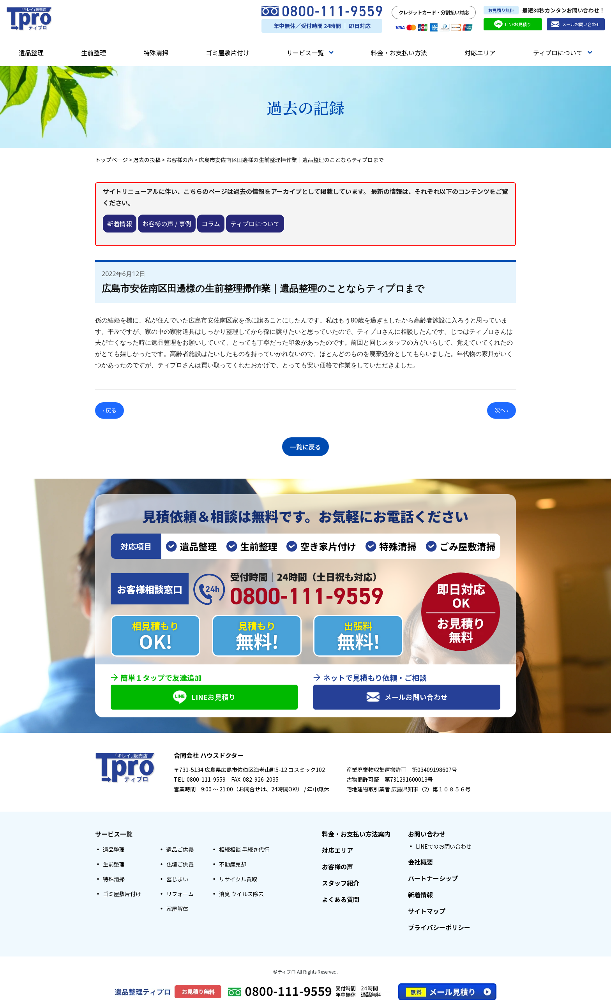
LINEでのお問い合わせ (443, 847)
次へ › (501, 410)
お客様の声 (337, 867)
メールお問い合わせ (575, 24)
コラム (210, 223)
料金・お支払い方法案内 (356, 834)
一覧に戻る (305, 445)
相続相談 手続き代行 (244, 850)
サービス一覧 (310, 52)
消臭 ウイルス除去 (241, 894)
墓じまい (177, 879)
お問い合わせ (426, 834)
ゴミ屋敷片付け (227, 52)
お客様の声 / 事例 (166, 223)
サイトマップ (426, 911)
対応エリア (480, 52)
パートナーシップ (433, 878)
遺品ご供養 (180, 850)
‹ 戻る (110, 410)
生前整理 (93, 52)
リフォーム (180, 894)
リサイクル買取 (238, 879)
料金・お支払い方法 (399, 52)
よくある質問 (340, 899)
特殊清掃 (155, 52)
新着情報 (119, 223)
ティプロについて (562, 52)
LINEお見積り (512, 24)
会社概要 (420, 862)
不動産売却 (232, 864)
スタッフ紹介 (340, 883)
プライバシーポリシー (439, 927)
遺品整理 (31, 52)
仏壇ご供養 (180, 864)
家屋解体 (177, 909)
